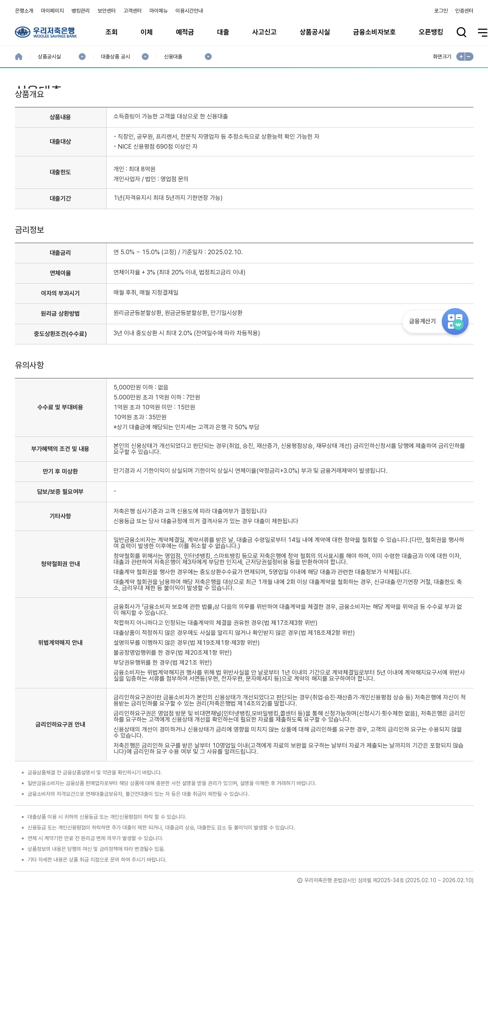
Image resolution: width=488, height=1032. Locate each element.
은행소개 (24, 11)
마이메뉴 (158, 11)
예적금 (185, 32)
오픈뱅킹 (431, 32)
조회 (111, 32)
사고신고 (264, 32)
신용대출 (173, 57)
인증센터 (464, 11)
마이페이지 (52, 11)
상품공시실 (315, 32)
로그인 (441, 11)
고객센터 (132, 11)
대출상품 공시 (115, 57)
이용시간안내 (189, 11)
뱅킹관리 (80, 11)
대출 (223, 32)
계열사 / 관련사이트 (403, 1006)
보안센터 (106, 11)
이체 (147, 32)
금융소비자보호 (374, 32)
